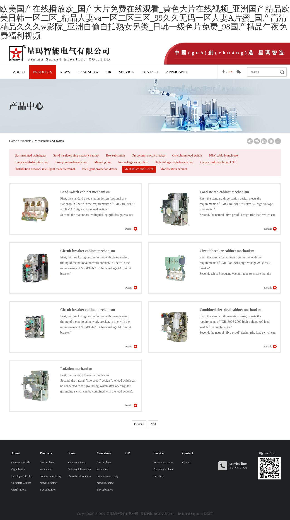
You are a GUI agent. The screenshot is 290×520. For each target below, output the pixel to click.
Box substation (115, 155)
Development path (21, 476)
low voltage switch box (133, 162)
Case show (88, 72)
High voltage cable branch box (174, 162)
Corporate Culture (21, 482)
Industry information (79, 469)
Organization (18, 469)
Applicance (177, 72)
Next (153, 424)
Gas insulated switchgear (30, 155)
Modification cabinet (173, 169)
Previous (139, 424)
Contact (150, 72)
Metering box (102, 162)
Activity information (79, 476)
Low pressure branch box (71, 162)
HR (108, 72)
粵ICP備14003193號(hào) (157, 513)
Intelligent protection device (100, 169)
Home (13, 141)
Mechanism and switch (49, 141)
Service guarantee (163, 462)
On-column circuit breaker (149, 155)
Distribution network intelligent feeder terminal (45, 169)
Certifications (18, 489)
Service (126, 72)
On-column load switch (187, 155)
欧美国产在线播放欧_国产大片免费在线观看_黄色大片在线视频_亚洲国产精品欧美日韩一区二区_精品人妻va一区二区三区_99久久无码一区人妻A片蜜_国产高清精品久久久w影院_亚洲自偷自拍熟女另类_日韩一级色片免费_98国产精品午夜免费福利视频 (145, 22)
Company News (77, 462)
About (19, 72)
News (65, 72)
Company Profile (20, 462)
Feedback (159, 476)
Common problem (164, 469)
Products (42, 72)
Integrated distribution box (31, 162)
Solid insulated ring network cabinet (76, 155)
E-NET (208, 513)
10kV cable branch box (223, 155)
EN (230, 72)
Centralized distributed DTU (218, 162)
